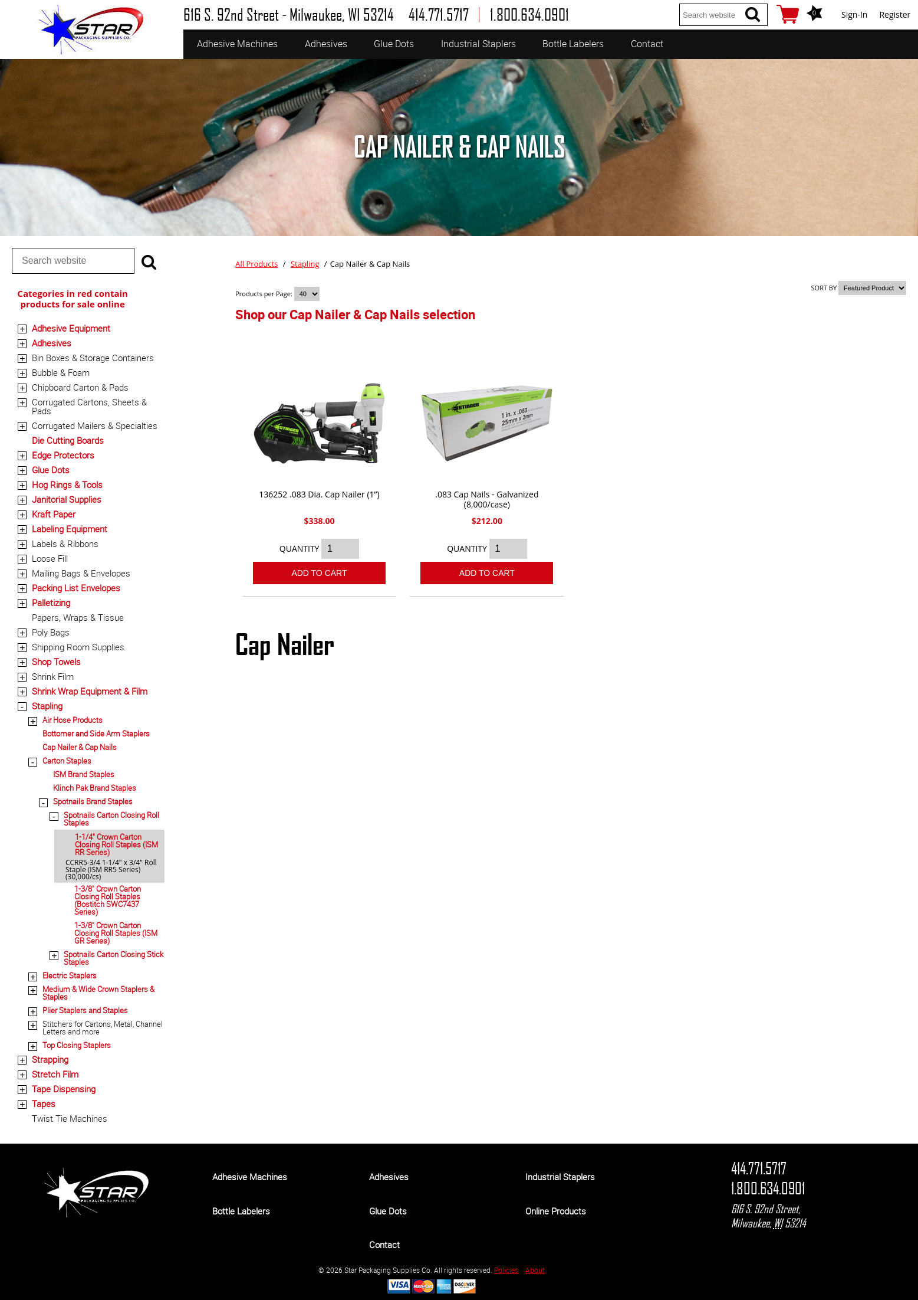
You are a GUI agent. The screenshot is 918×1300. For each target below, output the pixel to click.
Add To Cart (319, 573)
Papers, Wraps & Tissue (78, 617)
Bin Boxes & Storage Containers (93, 358)
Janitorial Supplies (66, 499)
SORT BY (824, 287)
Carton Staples (66, 760)
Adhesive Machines (237, 43)
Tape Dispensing (64, 1089)
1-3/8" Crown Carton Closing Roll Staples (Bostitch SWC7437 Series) (107, 900)
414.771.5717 (759, 1168)
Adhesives (326, 43)
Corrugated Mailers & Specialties (94, 425)
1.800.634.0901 (768, 1188)
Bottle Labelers (573, 43)
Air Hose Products (72, 720)
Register (894, 14)
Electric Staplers (69, 975)
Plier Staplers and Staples (85, 1010)
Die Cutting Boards (68, 440)
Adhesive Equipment (71, 328)
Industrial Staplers (478, 43)
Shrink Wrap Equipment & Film (89, 691)
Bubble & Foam (61, 372)
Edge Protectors (63, 455)
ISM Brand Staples (83, 774)
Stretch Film (55, 1074)
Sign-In (854, 14)
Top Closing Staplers (76, 1045)
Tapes (43, 1103)
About (535, 1270)
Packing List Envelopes (76, 588)
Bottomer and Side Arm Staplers (96, 733)
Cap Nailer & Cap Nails (79, 747)
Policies (506, 1270)
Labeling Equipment (69, 529)
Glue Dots (394, 43)
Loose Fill (50, 558)
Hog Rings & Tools (67, 484)
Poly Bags (51, 632)
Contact (647, 43)
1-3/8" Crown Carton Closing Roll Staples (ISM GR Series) (115, 933)
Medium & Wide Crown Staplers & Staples (98, 993)
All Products (256, 263)
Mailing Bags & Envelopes (81, 573)
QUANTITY (299, 548)
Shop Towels (56, 661)
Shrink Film (53, 676)
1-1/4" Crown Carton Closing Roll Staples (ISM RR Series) (116, 844)
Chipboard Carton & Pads (80, 387)
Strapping (50, 1059)
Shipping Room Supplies (78, 647)
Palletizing (51, 602)
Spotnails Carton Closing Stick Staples (113, 958)
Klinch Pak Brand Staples (94, 787)
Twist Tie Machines (69, 1118)
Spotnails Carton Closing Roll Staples (111, 819)
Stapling (47, 706)
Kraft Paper (53, 514)
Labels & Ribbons (65, 543)
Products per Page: (264, 293)
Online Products (555, 1211)
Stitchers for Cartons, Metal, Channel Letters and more (102, 1028)
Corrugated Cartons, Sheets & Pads (89, 406)
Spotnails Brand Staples (93, 801)
